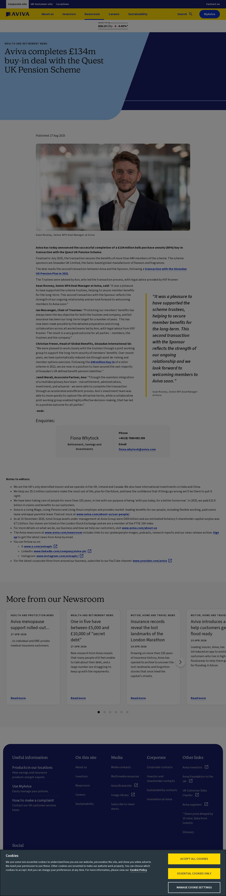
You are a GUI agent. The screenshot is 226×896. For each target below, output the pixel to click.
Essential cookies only (194, 873)
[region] (113, 873)
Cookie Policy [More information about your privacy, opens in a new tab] (138, 870)
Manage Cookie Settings (194, 887)
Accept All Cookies (194, 859)
